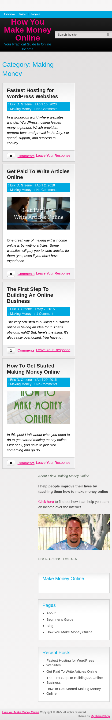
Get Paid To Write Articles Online (38, 174)
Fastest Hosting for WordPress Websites (32, 93)
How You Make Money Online (27, 30)
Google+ (35, 14)
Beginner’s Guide (59, 619)
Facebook (9, 14)
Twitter (22, 14)
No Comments (46, 109)
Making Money (20, 109)
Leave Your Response (53, 155)
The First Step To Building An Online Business (30, 295)
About (51, 613)
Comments (26, 156)
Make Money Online (63, 578)
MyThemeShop (100, 716)
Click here (46, 502)
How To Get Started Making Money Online (33, 369)
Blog (49, 626)
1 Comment (44, 313)
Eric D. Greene (21, 104)
